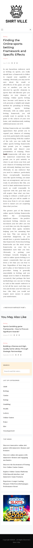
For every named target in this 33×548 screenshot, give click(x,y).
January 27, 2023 (7, 335)
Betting (5, 36)
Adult (5, 387)
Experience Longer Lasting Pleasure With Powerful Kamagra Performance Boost (15, 483)
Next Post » (21, 307)
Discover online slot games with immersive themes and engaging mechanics (15, 457)
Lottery (6, 413)
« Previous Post (9, 307)
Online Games (8, 418)
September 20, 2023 (8, 355)
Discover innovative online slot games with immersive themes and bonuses (16, 448)
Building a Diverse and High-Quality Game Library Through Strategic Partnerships (15, 348)
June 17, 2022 (6, 63)
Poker (5, 422)
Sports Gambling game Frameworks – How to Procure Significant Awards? (15, 329)
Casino (5, 395)
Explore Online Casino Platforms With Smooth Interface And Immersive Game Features (15, 474)
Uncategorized (8, 431)
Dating (5, 400)
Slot (4, 426)
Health (5, 409)
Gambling (6, 404)
